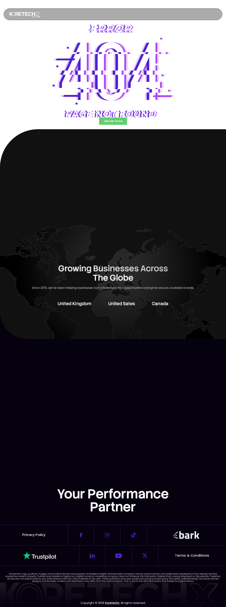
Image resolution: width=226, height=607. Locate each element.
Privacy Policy (34, 534)
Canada (160, 303)
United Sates (121, 303)
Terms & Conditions (192, 555)
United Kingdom (75, 303)
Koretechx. (112, 603)
